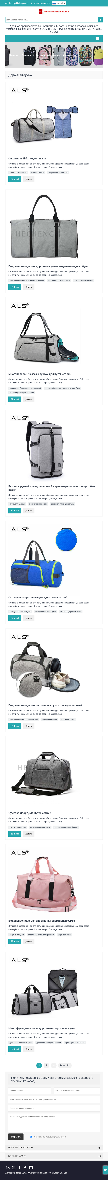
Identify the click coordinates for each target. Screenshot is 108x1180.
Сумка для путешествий (47, 55)
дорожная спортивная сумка (21, 1043)
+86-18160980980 (42, 3)
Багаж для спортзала (18, 173)
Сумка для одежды (17, 504)
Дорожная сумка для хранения (48, 1043)
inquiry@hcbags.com (18, 3)
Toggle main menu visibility (98, 37)
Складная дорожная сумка (20, 612)
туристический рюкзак (38, 504)
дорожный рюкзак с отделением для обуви (63, 388)
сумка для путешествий (83, 280)
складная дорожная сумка (45, 612)
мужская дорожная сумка (40, 827)
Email (15, 178)
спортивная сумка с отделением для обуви (27, 280)
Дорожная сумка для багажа (62, 504)
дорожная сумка (64, 935)
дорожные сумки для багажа (66, 827)
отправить (16, 1137)
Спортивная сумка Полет (58, 173)
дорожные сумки (67, 719)
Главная (14, 55)
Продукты (27, 55)
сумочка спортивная (18, 827)
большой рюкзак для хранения (22, 393)
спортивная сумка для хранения (41, 935)
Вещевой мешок (37, 173)
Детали (29, 179)
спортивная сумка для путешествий (24, 719)
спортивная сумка (50, 719)
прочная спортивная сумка (59, 280)
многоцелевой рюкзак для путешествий (25, 388)
